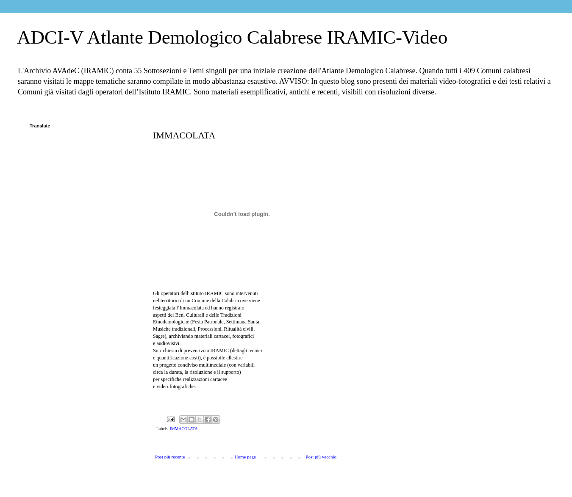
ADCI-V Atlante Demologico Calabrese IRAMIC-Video (232, 37)
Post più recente (170, 456)
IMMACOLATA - (185, 428)
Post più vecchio (320, 456)
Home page (245, 456)
